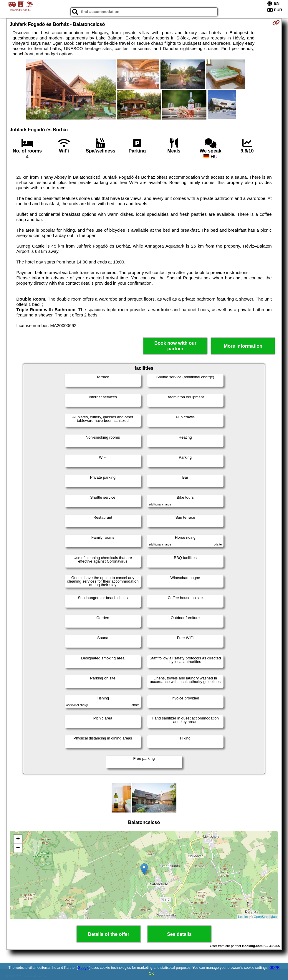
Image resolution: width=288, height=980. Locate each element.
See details (179, 934)
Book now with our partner (175, 346)
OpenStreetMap (265, 916)
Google (84, 968)
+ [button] (18, 839)
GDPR (274, 968)
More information (243, 346)
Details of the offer (108, 934)
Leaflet (243, 916)
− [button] (18, 848)
